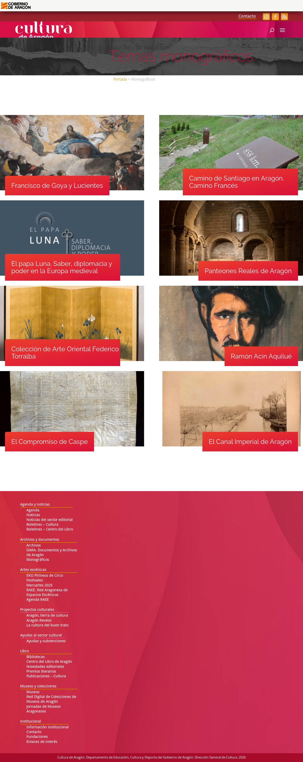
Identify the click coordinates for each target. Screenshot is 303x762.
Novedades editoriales (45, 667)
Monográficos (37, 560)
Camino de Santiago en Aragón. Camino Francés (236, 181)
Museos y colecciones (38, 686)
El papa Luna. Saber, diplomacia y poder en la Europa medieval (61, 267)
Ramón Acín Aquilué (261, 356)
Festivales (34, 580)
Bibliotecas (35, 657)
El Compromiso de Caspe (49, 441)
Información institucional (47, 727)
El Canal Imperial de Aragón (250, 441)
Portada (120, 80)
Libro (24, 651)
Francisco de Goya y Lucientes (57, 185)
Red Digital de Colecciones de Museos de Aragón (51, 699)
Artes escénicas (33, 570)
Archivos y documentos (39, 540)
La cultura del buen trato (47, 625)
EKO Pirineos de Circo (44, 575)
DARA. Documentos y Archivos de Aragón (51, 553)
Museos (32, 692)
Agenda (32, 510)
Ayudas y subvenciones (46, 641)
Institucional (30, 721)
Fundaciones (37, 737)
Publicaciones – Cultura (46, 676)
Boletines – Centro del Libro (49, 529)
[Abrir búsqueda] (272, 29)
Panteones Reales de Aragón (248, 271)
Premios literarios (41, 671)
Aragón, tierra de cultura (47, 615)
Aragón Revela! (39, 620)
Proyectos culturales (37, 610)
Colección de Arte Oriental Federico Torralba (65, 352)
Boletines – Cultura (42, 524)
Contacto (247, 17)
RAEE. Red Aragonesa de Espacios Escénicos (47, 593)
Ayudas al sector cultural (41, 635)
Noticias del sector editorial (49, 520)
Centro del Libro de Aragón (49, 662)
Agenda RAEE (37, 600)
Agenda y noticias (35, 504)
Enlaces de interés (41, 742)
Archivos (33, 545)
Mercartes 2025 (39, 585)
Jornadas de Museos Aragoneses (43, 709)
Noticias (33, 515)
